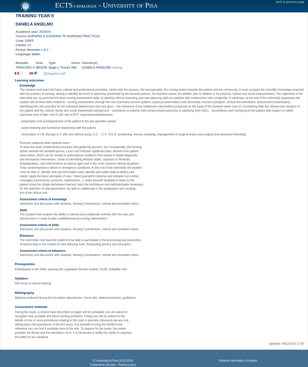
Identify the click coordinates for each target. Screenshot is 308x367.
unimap (117, 67)
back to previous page (290, 2)
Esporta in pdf (54, 73)
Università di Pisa (107, 360)
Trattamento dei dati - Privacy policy (113, 365)
